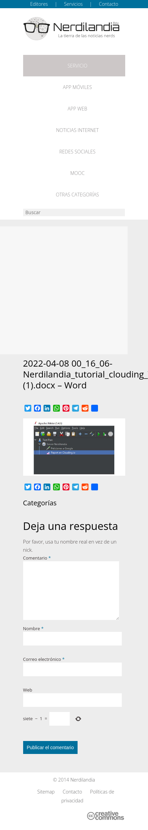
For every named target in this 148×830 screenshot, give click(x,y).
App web (77, 108)
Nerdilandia (82, 779)
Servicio (77, 65)
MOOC (77, 173)
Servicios (73, 4)
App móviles (77, 87)
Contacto (108, 4)
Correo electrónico (44, 659)
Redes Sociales (77, 151)
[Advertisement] (64, 290)
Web (27, 690)
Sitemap (45, 791)
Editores (39, 4)
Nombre (33, 628)
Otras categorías (77, 194)
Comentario (37, 558)
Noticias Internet (77, 130)
